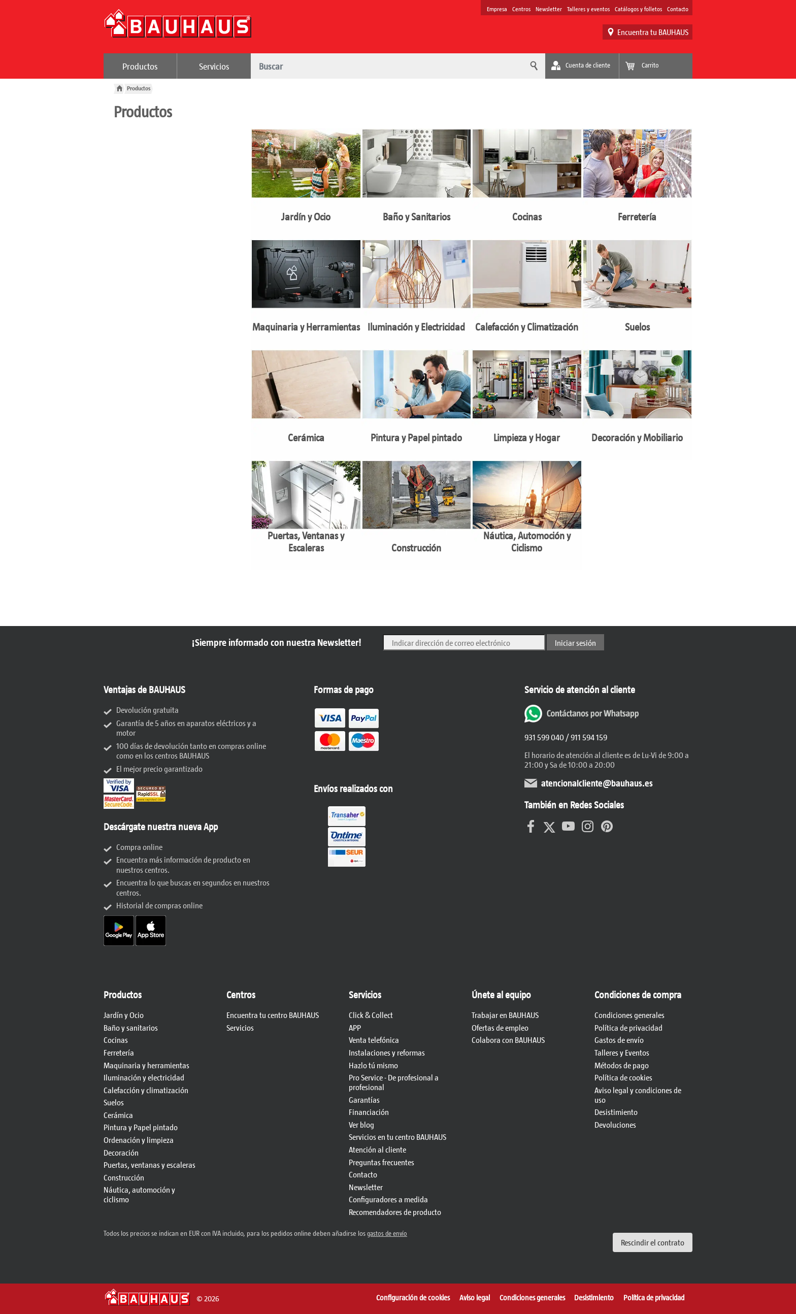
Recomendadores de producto (395, 1212)
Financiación (369, 1111)
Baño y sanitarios (131, 1027)
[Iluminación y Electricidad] (416, 294)
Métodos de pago (621, 1065)
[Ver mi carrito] (655, 66)
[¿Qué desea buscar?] (385, 66)
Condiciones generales (629, 1015)
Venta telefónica (374, 1039)
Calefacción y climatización (146, 1090)
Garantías (364, 1099)
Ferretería (119, 1052)
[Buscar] (532, 66)
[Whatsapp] (582, 719)
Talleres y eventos (588, 8)
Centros (521, 8)
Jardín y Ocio (124, 1015)
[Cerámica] (306, 404)
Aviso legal (474, 1297)
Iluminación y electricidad (144, 1077)
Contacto (677, 8)
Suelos (114, 1102)
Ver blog (361, 1124)
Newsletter (549, 8)
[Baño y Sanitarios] (416, 183)
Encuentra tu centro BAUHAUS (272, 1015)
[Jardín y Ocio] (306, 183)
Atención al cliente (377, 1149)
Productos (140, 66)
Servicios (214, 66)
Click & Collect (371, 1015)
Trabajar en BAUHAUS (505, 1015)
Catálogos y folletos (638, 8)
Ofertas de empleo (500, 1027)
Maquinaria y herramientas (146, 1065)
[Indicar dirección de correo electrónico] (464, 642)
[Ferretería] (637, 183)
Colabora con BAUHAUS (508, 1039)
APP (355, 1027)
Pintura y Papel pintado (141, 1127)
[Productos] (139, 88)
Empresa (497, 8)
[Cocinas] (527, 183)
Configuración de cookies (413, 1297)
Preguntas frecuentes (381, 1162)
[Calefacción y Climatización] (527, 294)
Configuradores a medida (388, 1199)
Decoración (121, 1152)
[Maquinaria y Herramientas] (306, 294)
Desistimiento (616, 1111)
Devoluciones (615, 1124)
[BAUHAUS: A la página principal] (177, 28)
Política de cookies (623, 1077)
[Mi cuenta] (582, 66)
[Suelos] (637, 294)
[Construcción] (416, 515)
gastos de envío (387, 1233)
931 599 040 (544, 737)
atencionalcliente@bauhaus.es (597, 783)
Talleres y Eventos (621, 1052)
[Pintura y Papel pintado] (416, 404)
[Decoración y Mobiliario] (637, 404)
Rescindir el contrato (652, 1242)
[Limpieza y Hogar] (527, 404)
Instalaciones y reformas (387, 1052)
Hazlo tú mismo (373, 1065)
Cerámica (118, 1115)
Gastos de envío (619, 1039)
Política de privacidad (628, 1027)
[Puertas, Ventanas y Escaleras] (306, 515)
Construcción (124, 1177)
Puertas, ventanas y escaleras (149, 1164)
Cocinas (116, 1039)
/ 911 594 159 (585, 737)
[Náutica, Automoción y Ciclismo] (527, 515)
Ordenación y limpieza (139, 1139)
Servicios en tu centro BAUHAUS (397, 1136)
